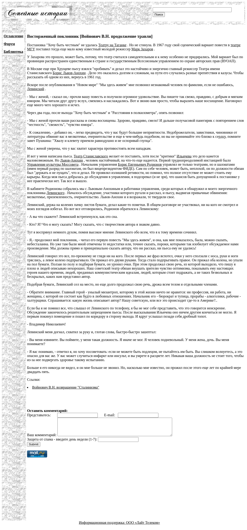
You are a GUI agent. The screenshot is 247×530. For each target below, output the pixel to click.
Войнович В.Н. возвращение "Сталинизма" (65, 387)
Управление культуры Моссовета (53, 164)
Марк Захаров (142, 49)
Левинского (55, 193)
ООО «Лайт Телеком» (143, 526)
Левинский (35, 89)
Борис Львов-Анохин (69, 73)
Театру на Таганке (112, 45)
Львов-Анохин (71, 160)
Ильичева (184, 156)
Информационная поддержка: (102, 526)
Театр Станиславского (91, 156)
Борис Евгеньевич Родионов (140, 164)
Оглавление (13, 36)
